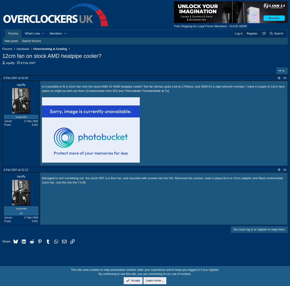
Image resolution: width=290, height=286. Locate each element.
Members (56, 33)
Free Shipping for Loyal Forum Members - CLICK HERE (210, 26)
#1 (284, 78)
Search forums (31, 41)
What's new (32, 33)
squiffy (10, 63)
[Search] (276, 33)
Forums (13, 33)
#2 (284, 169)
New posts (11, 41)
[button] (43, 33)
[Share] (279, 78)
